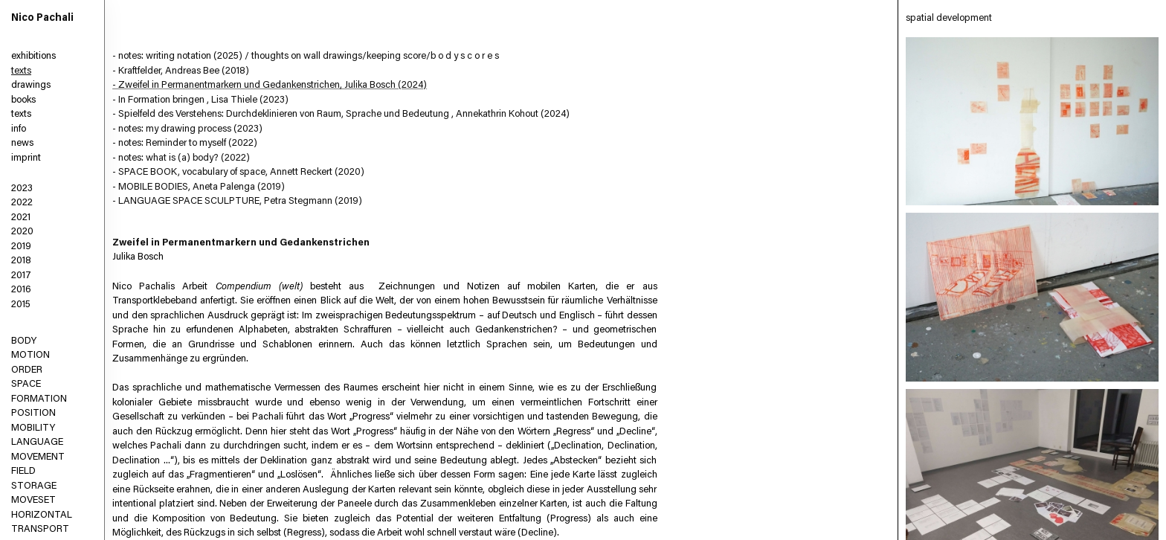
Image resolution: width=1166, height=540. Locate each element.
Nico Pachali (42, 18)
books (23, 100)
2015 (20, 304)
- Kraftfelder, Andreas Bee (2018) (180, 71)
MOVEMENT (38, 457)
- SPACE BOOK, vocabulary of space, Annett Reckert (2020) (238, 172)
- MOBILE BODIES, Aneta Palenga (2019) (198, 187)
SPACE (26, 384)
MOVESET (33, 500)
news (22, 143)
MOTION (30, 355)
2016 (21, 290)
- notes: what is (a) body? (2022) (181, 158)
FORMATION (39, 399)
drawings (31, 85)
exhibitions (33, 56)
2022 (22, 203)
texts (21, 71)
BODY (23, 341)
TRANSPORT (40, 529)
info (18, 129)
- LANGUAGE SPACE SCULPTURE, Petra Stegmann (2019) (237, 201)
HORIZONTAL (41, 515)
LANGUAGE (37, 442)
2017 (21, 275)
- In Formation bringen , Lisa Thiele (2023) (200, 100)
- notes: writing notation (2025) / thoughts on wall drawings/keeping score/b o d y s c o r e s (305, 56)
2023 (22, 188)
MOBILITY (33, 428)
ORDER (26, 370)
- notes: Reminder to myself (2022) (184, 143)
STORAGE (34, 486)
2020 (22, 232)
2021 (20, 217)
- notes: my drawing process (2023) (187, 129)
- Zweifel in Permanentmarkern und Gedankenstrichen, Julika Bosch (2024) (269, 85)
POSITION (33, 413)
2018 (21, 261)
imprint (26, 158)
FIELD (23, 471)
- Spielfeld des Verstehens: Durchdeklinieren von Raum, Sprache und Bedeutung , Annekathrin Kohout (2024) (341, 114)
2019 (21, 246)
